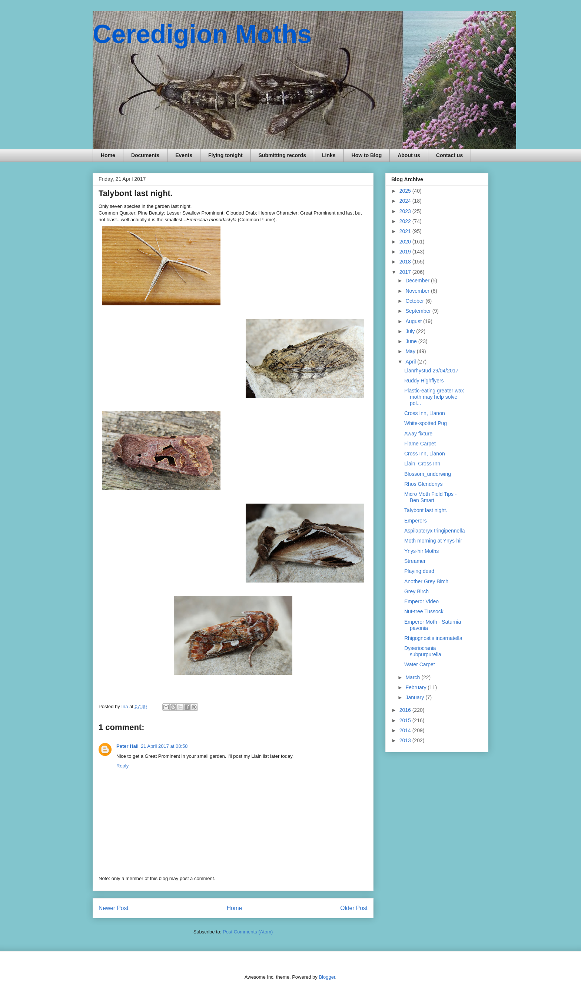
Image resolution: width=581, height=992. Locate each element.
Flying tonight (225, 155)
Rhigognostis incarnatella (433, 638)
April (411, 362)
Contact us (449, 155)
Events (183, 155)
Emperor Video (421, 601)
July (410, 331)
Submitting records (282, 155)
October (415, 301)
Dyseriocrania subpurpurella (422, 651)
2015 (405, 720)
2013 (405, 740)
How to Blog (367, 155)
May (410, 351)
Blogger (327, 977)
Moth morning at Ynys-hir (433, 541)
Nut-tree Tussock (424, 611)
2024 (405, 201)
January (415, 697)
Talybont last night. (425, 510)
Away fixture (418, 434)
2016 (405, 710)
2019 (405, 252)
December (418, 280)
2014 (405, 730)
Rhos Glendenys (423, 484)
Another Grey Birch (426, 581)
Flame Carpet (420, 444)
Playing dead (419, 571)
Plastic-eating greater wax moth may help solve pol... (434, 397)
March (413, 677)
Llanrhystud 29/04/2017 (431, 371)
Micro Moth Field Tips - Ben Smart (430, 497)
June (411, 341)
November (418, 291)
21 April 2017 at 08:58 (164, 746)
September (418, 311)
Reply (122, 766)
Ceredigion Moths (202, 34)
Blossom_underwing (427, 474)
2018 (405, 262)
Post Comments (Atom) (248, 932)
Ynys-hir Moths (421, 551)
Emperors (415, 521)
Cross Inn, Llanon (424, 413)
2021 (405, 231)
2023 (405, 211)
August (414, 321)
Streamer (415, 561)
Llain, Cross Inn (422, 464)
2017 (405, 272)
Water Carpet (419, 664)
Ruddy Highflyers (424, 381)
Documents (145, 155)
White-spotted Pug (425, 423)
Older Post (354, 908)
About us (409, 155)
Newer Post (114, 908)
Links (329, 155)
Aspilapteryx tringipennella (434, 531)
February (416, 687)
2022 (405, 221)
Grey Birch (416, 591)
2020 (405, 242)
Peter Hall (127, 746)
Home (108, 155)
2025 (405, 191)
